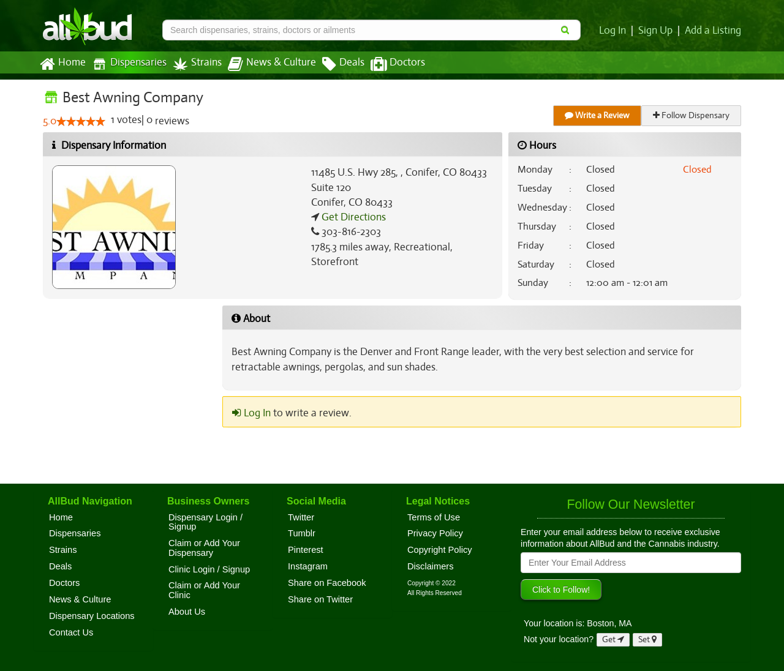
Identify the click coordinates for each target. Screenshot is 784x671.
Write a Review (597, 115)
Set (647, 639)
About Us (186, 612)
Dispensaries (127, 64)
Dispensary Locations (92, 616)
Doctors (387, 64)
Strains (193, 64)
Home (62, 64)
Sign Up (657, 30)
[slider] (80, 122)
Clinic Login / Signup (209, 569)
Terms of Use (433, 517)
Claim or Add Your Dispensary (204, 548)
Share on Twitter (320, 599)
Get (613, 639)
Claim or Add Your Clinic (204, 590)
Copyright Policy (439, 550)
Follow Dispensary (692, 115)
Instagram (308, 566)
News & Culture (265, 64)
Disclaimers (430, 566)
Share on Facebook (327, 583)
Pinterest (305, 550)
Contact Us (71, 632)
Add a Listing (713, 30)
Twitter (301, 517)
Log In (614, 30)
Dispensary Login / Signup (205, 522)
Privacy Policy (435, 533)
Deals (334, 64)
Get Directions (352, 217)
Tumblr (301, 533)
